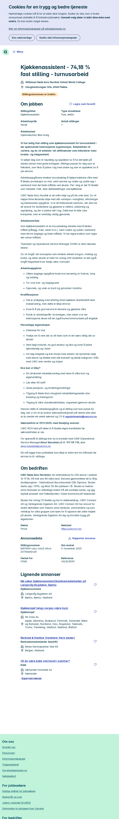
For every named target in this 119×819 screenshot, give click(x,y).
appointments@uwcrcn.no (81, 416)
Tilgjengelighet (10, 764)
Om (14, 770)
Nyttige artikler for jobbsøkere (18, 791)
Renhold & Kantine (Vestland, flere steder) (48, 637)
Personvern (8, 753)
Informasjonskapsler (13, 758)
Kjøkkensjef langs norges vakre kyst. (45, 608)
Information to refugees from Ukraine (23, 808)
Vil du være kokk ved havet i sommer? (45, 661)
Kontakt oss (8, 747)
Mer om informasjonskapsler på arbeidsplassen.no (37, 28)
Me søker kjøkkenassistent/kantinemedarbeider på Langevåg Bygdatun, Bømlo (53, 583)
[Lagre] (95, 584)
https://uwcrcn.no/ (71, 528)
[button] (82, 538)
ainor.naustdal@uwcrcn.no (36, 446)
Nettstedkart (9, 776)
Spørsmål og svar (12, 797)
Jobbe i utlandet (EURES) (16, 802)
